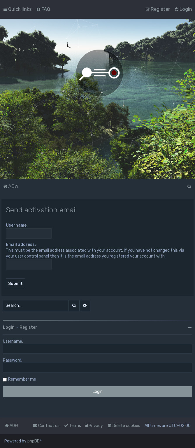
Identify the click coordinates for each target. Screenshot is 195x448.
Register (28, 327)
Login (9, 327)
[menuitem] (43, 9)
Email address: (21, 244)
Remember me (22, 379)
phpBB (33, 441)
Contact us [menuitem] (46, 425)
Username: (17, 225)
